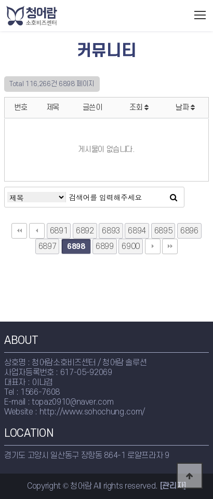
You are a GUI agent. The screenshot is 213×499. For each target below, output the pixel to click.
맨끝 (170, 246)
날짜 (185, 107)
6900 (131, 246)
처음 (19, 231)
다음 (153, 246)
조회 (139, 107)
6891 (59, 230)
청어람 (53, 15)
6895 (163, 230)
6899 (105, 246)
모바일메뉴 (200, 15)
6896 (189, 230)
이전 (37, 231)
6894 (137, 230)
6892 (85, 230)
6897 (47, 246)
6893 (111, 230)
